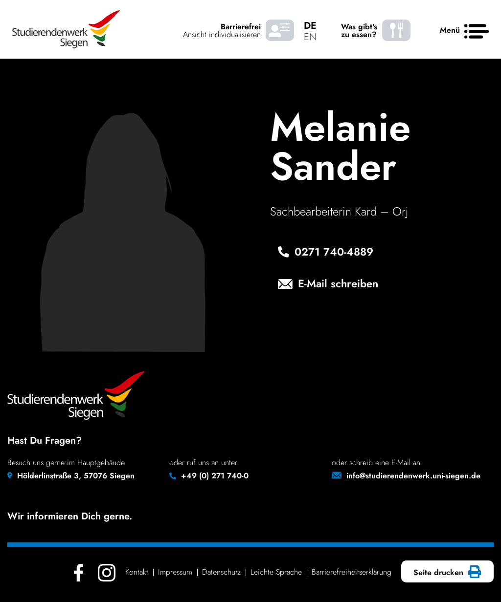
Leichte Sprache (276, 572)
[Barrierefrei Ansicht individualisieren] (280, 31)
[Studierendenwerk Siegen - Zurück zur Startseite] (66, 29)
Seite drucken (445, 572)
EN (310, 37)
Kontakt (136, 572)
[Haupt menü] (476, 32)
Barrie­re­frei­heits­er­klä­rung (351, 572)
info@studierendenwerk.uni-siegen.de (413, 475)
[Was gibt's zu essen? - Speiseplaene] (396, 31)
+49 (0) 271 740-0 (215, 475)
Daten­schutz (221, 572)
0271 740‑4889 (325, 252)
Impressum (175, 572)
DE (310, 26)
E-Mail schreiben (328, 284)
